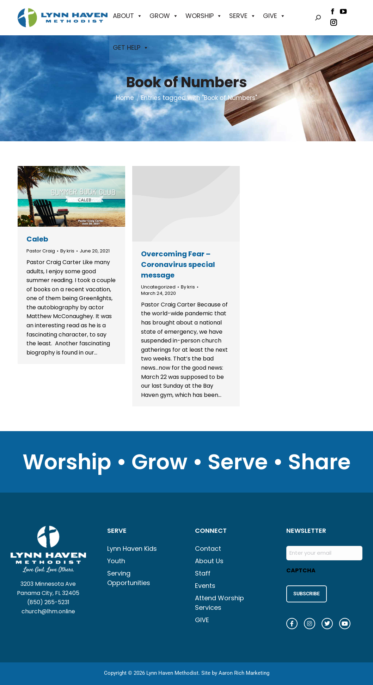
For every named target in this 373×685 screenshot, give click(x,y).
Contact (208, 548)
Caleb (37, 239)
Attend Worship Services (219, 603)
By (67, 251)
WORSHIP (203, 16)
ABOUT (127, 16)
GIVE (274, 16)
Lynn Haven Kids (132, 548)
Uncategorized (158, 287)
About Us (209, 560)
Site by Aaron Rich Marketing (235, 671)
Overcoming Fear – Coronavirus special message (178, 264)
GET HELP (131, 48)
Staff (202, 573)
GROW (163, 16)
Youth (116, 560)
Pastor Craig (40, 251)
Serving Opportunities (128, 578)
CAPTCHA (301, 570)
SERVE (242, 16)
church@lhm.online (48, 611)
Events (205, 585)
